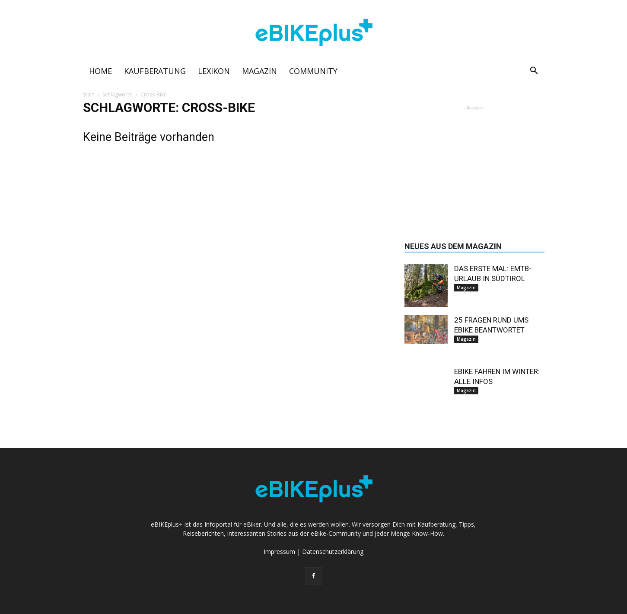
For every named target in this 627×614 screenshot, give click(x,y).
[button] (534, 71)
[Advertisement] (474, 166)
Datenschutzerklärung (332, 551)
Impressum (279, 551)
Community (313, 71)
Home (100, 71)
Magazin (259, 71)
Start (88, 94)
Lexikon (214, 71)
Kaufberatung (155, 71)
